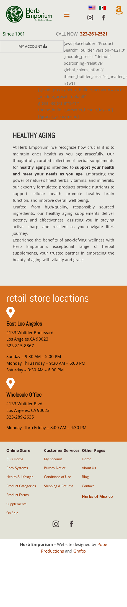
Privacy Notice (55, 467)
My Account (30, 46)
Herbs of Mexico (97, 496)
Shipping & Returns (58, 485)
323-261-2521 (94, 34)
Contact (88, 485)
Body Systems (17, 467)
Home (86, 459)
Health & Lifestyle (19, 476)
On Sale (12, 512)
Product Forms (17, 494)
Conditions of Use (57, 476)
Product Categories (21, 485)
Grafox (79, 551)
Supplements (16, 504)
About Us (89, 467)
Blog (85, 476)
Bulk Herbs (14, 459)
